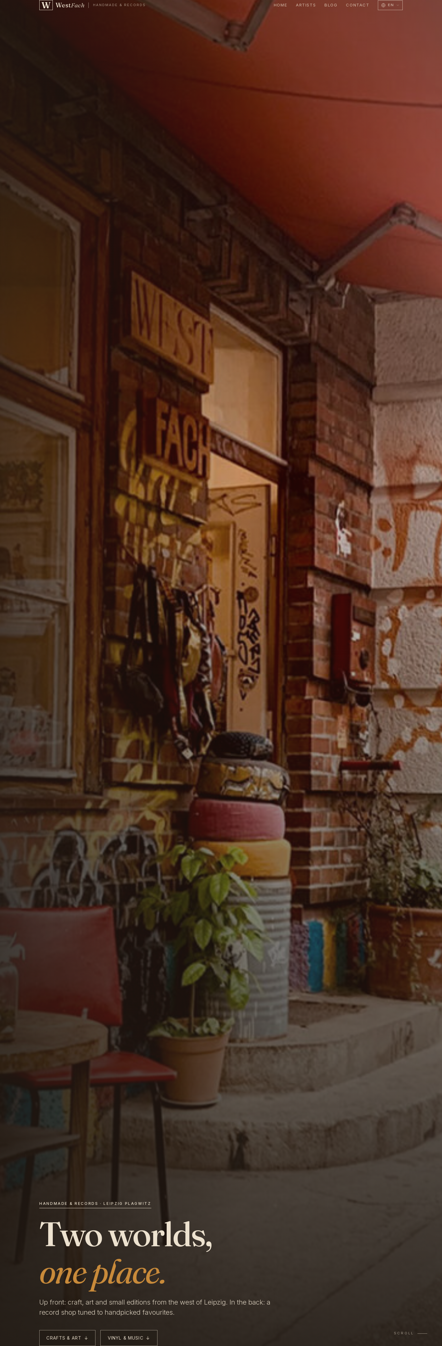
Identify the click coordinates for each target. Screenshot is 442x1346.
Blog (330, 4)
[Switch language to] (390, 5)
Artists (306, 4)
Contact (357, 4)
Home (280, 4)
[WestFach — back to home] (92, 5)
